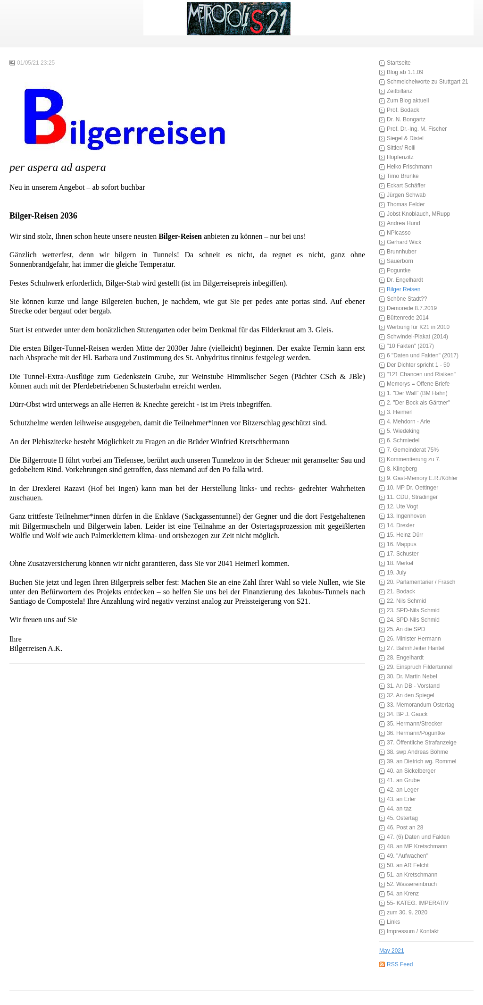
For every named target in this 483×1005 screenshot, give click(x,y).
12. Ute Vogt (402, 506)
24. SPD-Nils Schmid (413, 620)
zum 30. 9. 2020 (407, 912)
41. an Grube (403, 780)
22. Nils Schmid (406, 601)
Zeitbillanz (399, 91)
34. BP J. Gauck (407, 714)
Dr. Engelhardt (405, 280)
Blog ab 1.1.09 (405, 72)
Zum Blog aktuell (408, 100)
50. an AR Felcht (408, 865)
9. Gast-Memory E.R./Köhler (422, 478)
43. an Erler (401, 799)
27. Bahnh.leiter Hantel (415, 648)
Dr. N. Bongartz (406, 119)
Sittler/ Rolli (401, 147)
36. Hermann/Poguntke (416, 733)
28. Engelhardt (405, 657)
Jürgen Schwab (406, 195)
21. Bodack (401, 591)
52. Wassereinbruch (412, 884)
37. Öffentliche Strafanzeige (422, 742)
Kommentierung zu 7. (414, 459)
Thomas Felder (406, 204)
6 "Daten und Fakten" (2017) (422, 355)
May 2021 (391, 950)
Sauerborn (400, 261)
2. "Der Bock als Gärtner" (418, 402)
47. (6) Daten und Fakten (418, 837)
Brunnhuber (401, 251)
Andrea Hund (403, 223)
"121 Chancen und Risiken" (421, 374)
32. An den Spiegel (410, 695)
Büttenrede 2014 (408, 317)
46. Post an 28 (405, 827)
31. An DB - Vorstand (413, 686)
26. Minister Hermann (414, 638)
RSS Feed (400, 964)
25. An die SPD (406, 629)
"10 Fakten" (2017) (410, 346)
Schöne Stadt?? (407, 299)
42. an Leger (402, 789)
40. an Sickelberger (411, 771)
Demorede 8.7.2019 (412, 308)
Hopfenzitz (400, 157)
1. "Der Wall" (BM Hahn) (417, 393)
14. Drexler (401, 525)
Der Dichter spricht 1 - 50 (418, 365)
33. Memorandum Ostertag (420, 704)
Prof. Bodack (403, 110)
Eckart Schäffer (406, 185)
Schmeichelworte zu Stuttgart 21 (427, 81)
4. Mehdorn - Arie (408, 421)
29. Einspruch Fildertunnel (419, 667)
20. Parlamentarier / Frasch (421, 582)
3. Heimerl (400, 412)
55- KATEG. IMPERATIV (418, 903)
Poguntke (399, 270)
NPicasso (399, 232)
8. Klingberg (402, 468)
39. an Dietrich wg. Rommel (421, 761)
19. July (396, 572)
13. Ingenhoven (406, 516)
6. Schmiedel (403, 440)
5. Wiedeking (403, 431)
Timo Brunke (403, 176)
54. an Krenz (403, 893)
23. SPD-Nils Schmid (413, 610)
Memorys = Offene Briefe (418, 383)
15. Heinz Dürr (405, 535)
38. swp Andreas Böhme (417, 752)
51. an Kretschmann (412, 874)
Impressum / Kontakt (413, 931)
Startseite (399, 62)
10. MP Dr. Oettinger (412, 487)
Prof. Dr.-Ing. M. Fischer (417, 129)
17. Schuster (402, 553)
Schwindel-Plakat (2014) (417, 336)
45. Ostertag (402, 818)
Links (393, 922)
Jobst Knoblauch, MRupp (418, 214)
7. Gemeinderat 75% (413, 450)
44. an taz (399, 808)
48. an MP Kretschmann (417, 846)
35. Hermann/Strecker (414, 723)
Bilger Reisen (403, 289)
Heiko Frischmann (410, 166)
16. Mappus (401, 544)
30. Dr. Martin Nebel (412, 676)
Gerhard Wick (404, 242)
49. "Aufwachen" (407, 856)
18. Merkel (400, 563)
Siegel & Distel (405, 138)
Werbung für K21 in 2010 (418, 327)
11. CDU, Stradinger (412, 497)
